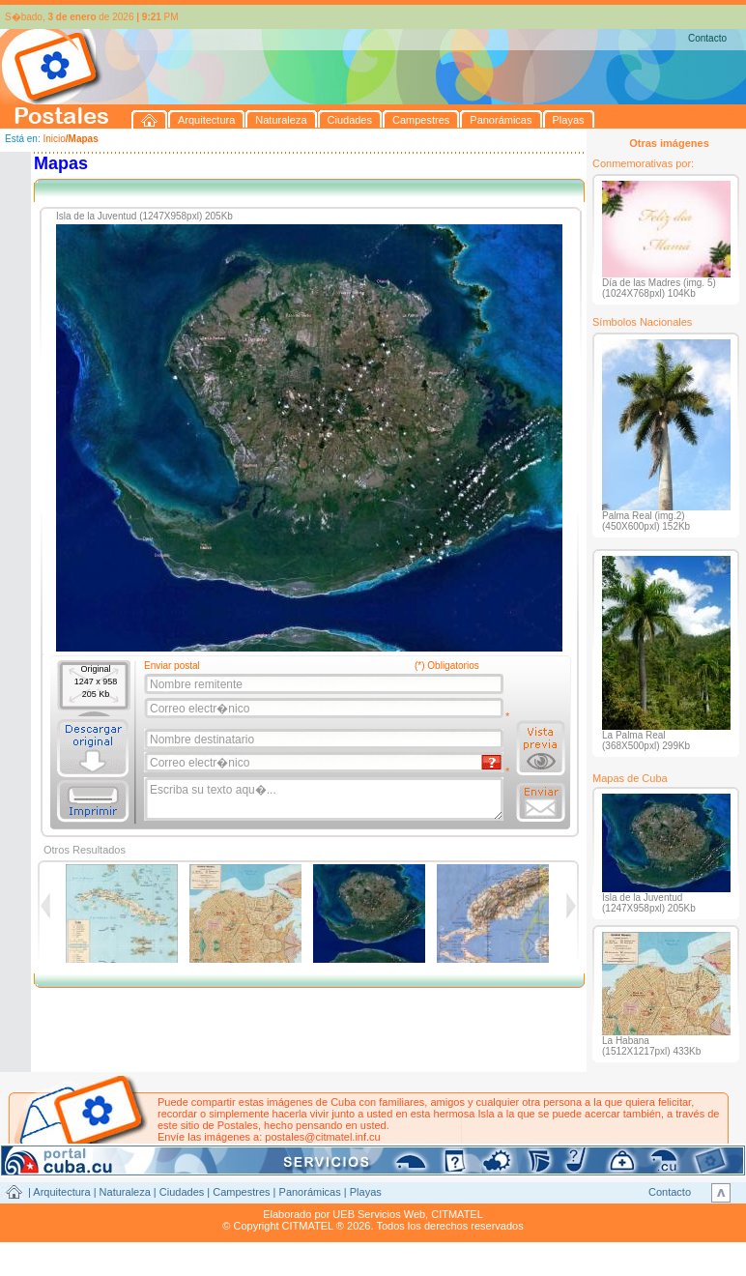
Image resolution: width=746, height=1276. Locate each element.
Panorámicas (310, 1192)
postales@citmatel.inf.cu (322, 1137)
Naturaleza (125, 1192)
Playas (366, 1192)
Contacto (707, 38)
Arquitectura (61, 1192)
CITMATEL (457, 1214)
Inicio (54, 138)
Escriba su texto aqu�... (325, 799)
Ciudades (181, 1192)
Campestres (241, 1192)
